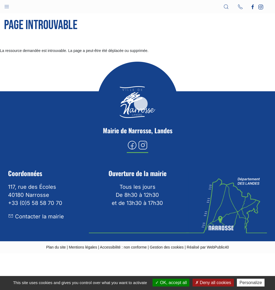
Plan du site (56, 247)
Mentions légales (83, 247)
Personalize (251, 282)
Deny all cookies (213, 282)
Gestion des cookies (167, 247)
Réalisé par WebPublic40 (208, 247)
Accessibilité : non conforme (123, 247)
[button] (6, 5)
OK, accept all (171, 282)
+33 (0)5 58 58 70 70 (35, 203)
